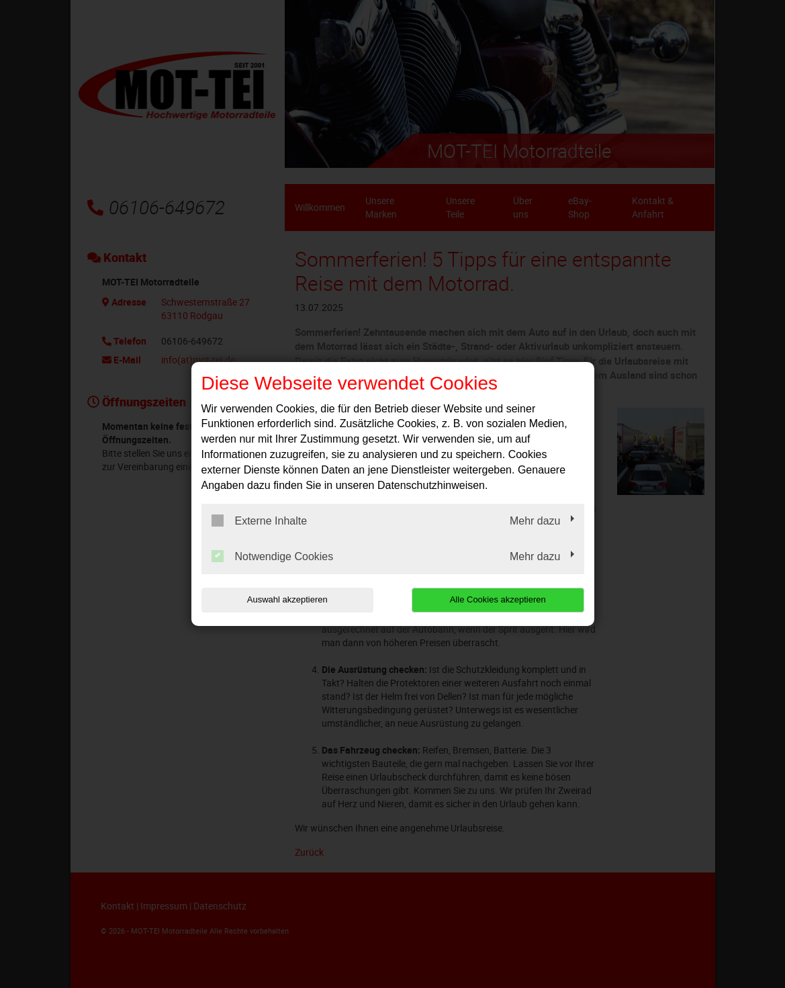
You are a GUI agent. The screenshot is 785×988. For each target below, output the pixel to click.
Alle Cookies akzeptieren (498, 599)
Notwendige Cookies (273, 556)
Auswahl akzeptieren (287, 599)
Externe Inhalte (260, 520)
